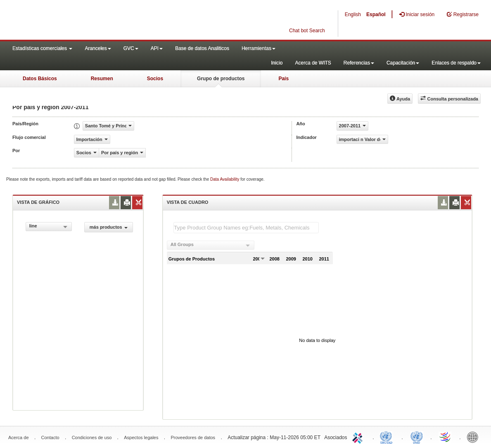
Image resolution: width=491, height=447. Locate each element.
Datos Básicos (40, 78)
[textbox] (246, 227)
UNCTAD (388, 436)
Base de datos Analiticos (202, 48)
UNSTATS (416, 436)
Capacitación (403, 63)
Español (376, 14)
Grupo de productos (220, 78)
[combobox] (49, 226)
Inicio (276, 63)
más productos (109, 227)
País (283, 78)
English (353, 14)
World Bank (474, 436)
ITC (359, 436)
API (157, 48)
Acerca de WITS (313, 63)
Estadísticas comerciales (42, 48)
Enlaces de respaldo (456, 63)
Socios (155, 78)
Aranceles (98, 48)
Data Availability (225, 179)
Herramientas (258, 48)
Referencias (359, 63)
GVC (130, 48)
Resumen (102, 78)
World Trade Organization (445, 436)
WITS (82, 20)
